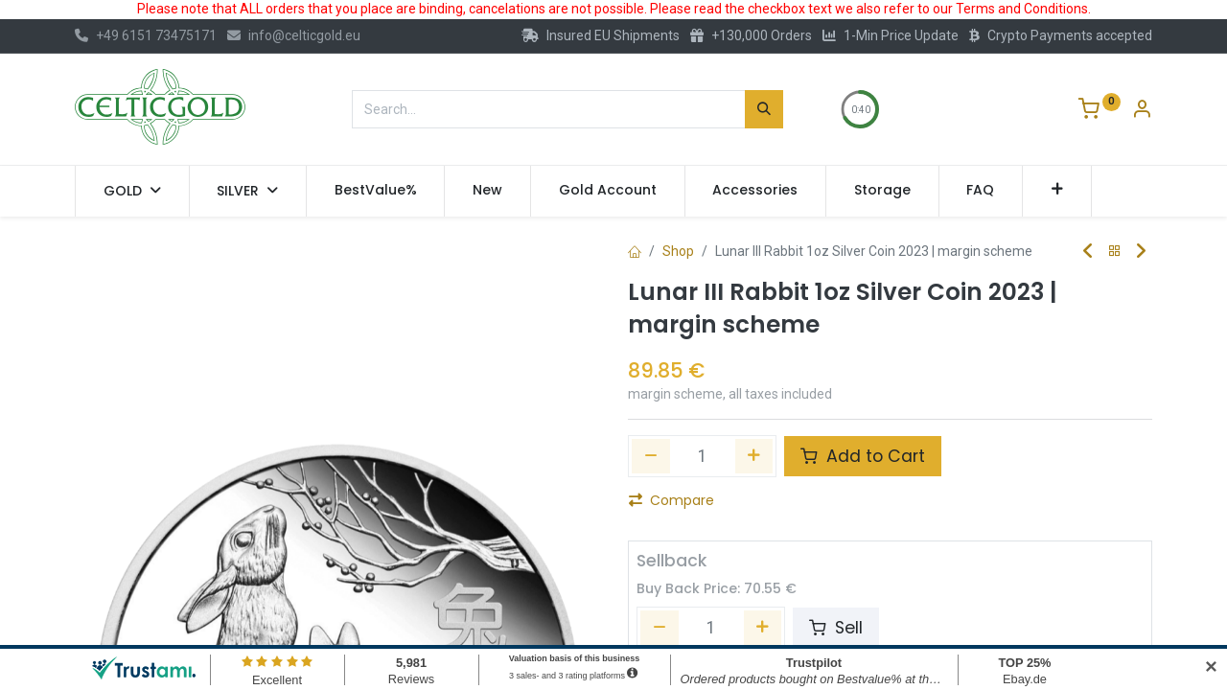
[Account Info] (1141, 111)
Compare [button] (671, 500)
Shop (678, 251)
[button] (1057, 191)
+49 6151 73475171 (146, 35)
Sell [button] (836, 627)
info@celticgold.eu (293, 35)
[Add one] (754, 456)
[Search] (764, 109)
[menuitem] (376, 191)
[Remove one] (651, 456)
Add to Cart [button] (862, 456)
